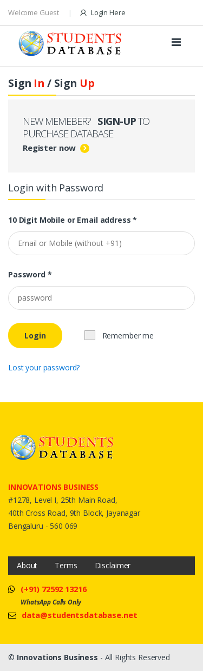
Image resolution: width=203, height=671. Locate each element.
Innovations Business (57, 657)
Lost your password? (44, 367)
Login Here (102, 13)
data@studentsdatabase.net (79, 614)
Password (30, 275)
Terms (66, 565)
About (27, 565)
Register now (49, 147)
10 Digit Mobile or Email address (72, 220)
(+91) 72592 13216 (54, 588)
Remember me (119, 335)
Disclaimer (113, 565)
